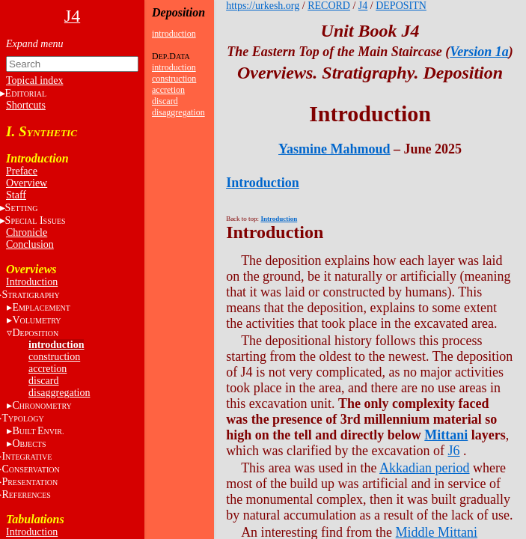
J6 (454, 450)
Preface (21, 171)
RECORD (329, 5)
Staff (16, 195)
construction (54, 356)
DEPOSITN (401, 5)
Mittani (446, 434)
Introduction (32, 281)
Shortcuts (26, 105)
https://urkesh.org (262, 5)
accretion (47, 368)
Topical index (34, 80)
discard (43, 380)
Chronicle (26, 232)
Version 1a (479, 51)
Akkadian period (424, 467)
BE (38, 430)
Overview (26, 183)
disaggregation (59, 392)
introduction (56, 344)
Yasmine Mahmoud (334, 148)
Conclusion (30, 244)
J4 (362, 5)
